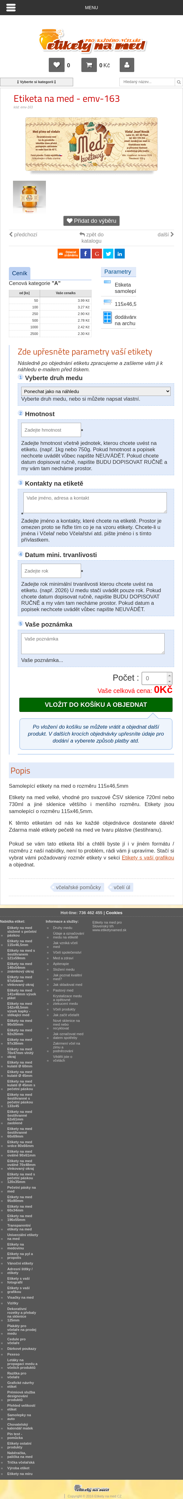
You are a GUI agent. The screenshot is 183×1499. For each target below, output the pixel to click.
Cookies (114, 912)
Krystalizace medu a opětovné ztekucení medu (67, 999)
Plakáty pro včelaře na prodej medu (21, 1329)
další (166, 235)
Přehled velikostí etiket (21, 1407)
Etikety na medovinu (15, 1246)
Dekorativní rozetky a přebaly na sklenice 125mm (21, 1314)
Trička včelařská (21, 1462)
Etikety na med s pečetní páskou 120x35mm (21, 1178)
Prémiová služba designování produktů (21, 1396)
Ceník (19, 273)
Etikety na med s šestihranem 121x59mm (21, 954)
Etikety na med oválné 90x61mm (21, 1153)
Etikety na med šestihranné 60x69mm (19, 1132)
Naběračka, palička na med (20, 1455)
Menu (91, 7)
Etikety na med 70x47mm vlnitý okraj (20, 1053)
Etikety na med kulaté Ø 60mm (19, 1064)
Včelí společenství (67, 952)
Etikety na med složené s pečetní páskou (21, 931)
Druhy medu (63, 928)
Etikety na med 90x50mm (19, 1022)
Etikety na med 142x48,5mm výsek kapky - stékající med (19, 1009)
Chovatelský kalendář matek (20, 1426)
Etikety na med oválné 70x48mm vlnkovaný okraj (21, 1164)
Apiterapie (61, 964)
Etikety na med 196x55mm (19, 1218)
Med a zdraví (63, 958)
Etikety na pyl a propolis (20, 1255)
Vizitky (12, 1303)
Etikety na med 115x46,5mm (19, 943)
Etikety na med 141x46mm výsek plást (21, 994)
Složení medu (64, 969)
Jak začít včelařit (66, 1015)
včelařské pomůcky (78, 887)
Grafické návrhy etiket (20, 1384)
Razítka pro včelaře (16, 1375)
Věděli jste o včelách (63, 1058)
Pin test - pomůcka (15, 1436)
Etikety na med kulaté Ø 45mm (19, 1073)
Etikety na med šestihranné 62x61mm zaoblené (19, 1117)
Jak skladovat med (67, 984)
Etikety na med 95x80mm (19, 1199)
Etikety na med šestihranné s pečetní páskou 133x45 (20, 1100)
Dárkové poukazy (21, 1348)
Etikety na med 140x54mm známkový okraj (20, 967)
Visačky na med (20, 1297)
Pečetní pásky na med (21, 1189)
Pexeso (13, 1354)
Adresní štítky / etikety (20, 1271)
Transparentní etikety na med (19, 1227)
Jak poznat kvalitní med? (67, 977)
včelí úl (122, 887)
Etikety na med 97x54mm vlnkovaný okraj (20, 980)
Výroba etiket (18, 1468)
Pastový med (63, 990)
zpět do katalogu (91, 238)
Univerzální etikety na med (22, 1237)
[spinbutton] (157, 678)
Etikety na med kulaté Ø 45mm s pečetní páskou (21, 1085)
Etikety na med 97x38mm (19, 1041)
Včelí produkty (64, 1009)
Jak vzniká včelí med (65, 945)
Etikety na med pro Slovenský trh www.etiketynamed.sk (109, 926)
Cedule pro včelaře (16, 1341)
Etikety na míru (20, 1474)
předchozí (23, 235)
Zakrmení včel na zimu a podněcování (66, 1047)
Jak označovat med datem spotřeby (68, 1036)
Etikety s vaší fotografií (18, 1280)
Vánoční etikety (20, 1263)
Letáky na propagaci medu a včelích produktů (22, 1363)
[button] (169, 675)
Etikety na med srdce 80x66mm (20, 1144)
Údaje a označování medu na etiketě (68, 935)
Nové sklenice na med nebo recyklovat (66, 1024)
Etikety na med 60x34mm (19, 1208)
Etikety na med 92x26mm (19, 1032)
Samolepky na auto (19, 1417)
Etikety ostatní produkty (19, 1445)
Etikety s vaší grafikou (148, 858)
